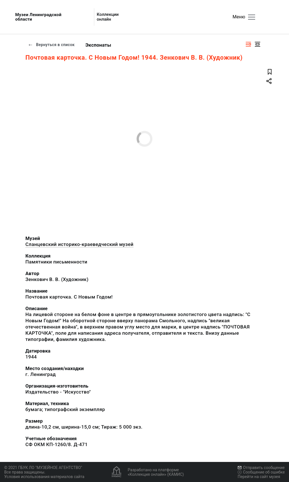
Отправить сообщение (261, 467)
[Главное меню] (251, 17)
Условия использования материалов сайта (44, 476)
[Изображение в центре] (257, 44)
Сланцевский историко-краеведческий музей (79, 244)
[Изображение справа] (248, 44)
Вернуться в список (51, 44)
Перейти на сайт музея (259, 476)
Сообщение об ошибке (261, 472)
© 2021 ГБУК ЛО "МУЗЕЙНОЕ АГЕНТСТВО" (43, 467)
